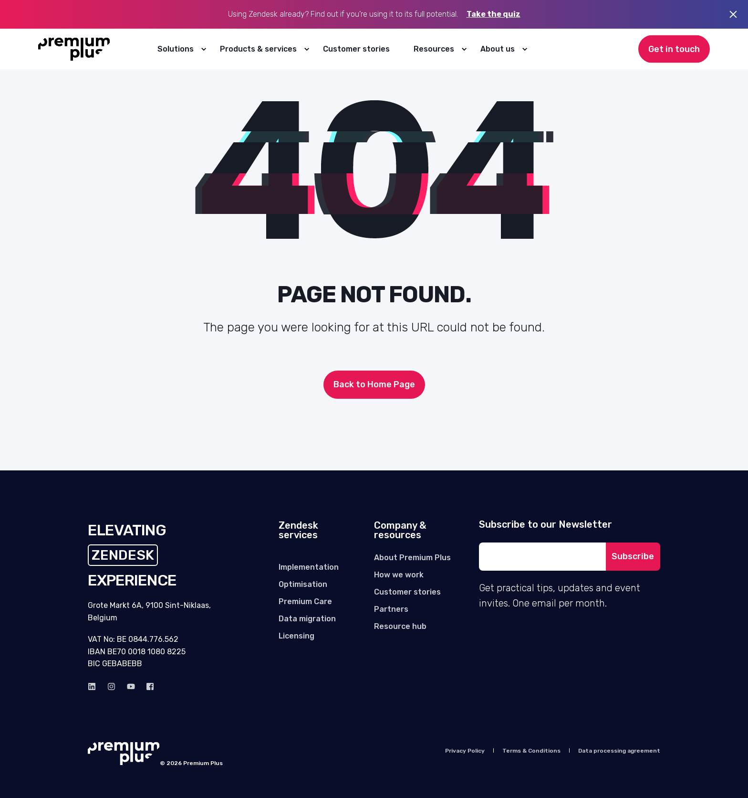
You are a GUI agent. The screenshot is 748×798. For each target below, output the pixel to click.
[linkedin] (95, 686)
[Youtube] (131, 686)
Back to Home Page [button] (374, 384)
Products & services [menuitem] (258, 48)
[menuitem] (203, 49)
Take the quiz (493, 14)
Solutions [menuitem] (175, 48)
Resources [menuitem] (434, 48)
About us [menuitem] (497, 48)
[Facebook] (147, 686)
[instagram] (111, 686)
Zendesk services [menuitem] (298, 531)
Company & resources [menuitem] (400, 531)
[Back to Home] (74, 49)
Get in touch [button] (674, 48)
